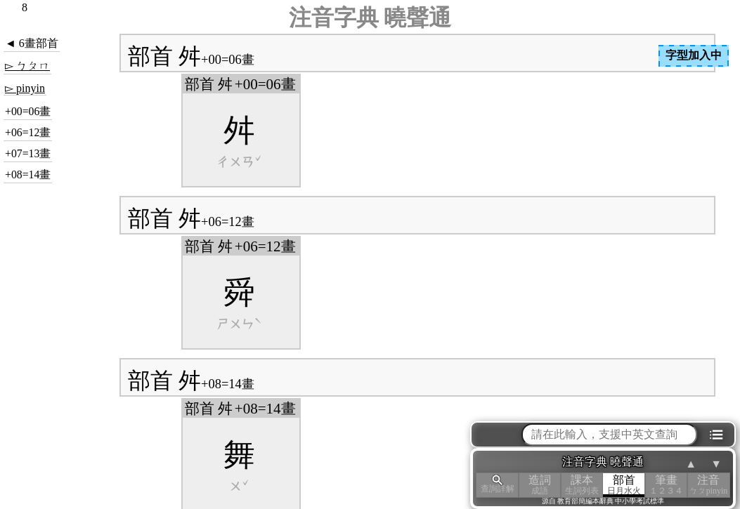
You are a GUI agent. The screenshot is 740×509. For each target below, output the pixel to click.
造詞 (540, 485)
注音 (708, 485)
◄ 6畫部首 (31, 43)
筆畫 (666, 485)
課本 (582, 485)
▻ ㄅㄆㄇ (27, 66)
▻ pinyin (25, 88)
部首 (624, 485)
